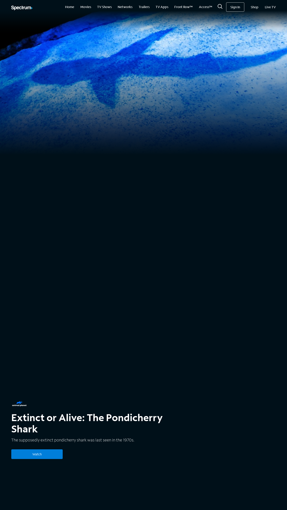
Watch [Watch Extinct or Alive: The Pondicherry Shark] (37, 454)
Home (69, 7)
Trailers (144, 7)
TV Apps (162, 7)
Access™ (205, 7)
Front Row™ (183, 7)
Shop (254, 7)
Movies (85, 7)
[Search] (220, 7)
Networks (125, 7)
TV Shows (104, 7)
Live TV (270, 7)
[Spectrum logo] (22, 8)
